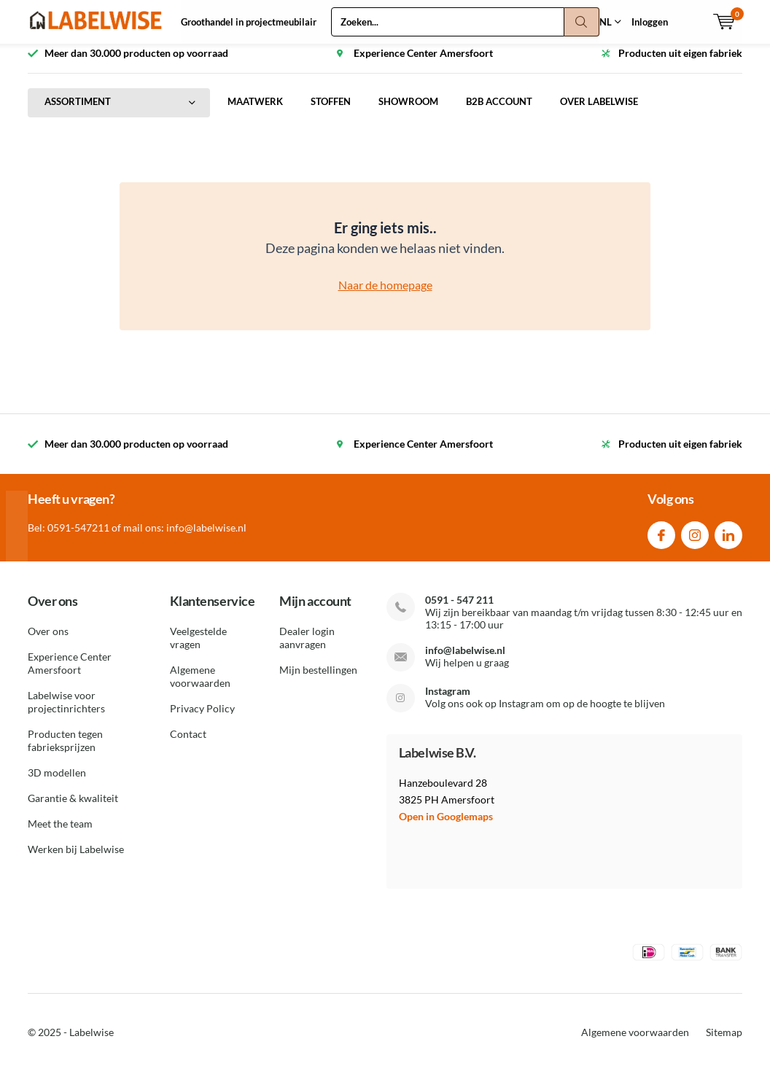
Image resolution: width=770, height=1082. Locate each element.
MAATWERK (255, 112)
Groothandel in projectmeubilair (248, 22)
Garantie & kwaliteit (73, 809)
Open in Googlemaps (446, 827)
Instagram (695, 542)
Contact (188, 745)
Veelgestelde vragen (198, 648)
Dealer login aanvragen (307, 648)
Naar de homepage (385, 296)
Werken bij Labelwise (76, 860)
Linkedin (728, 542)
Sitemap (724, 1043)
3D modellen (57, 783)
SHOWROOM (408, 112)
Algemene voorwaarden (200, 687)
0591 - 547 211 (459, 610)
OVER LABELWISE (599, 112)
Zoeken (581, 21)
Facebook (661, 542)
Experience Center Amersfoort (70, 674)
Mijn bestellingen (318, 680)
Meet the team (60, 834)
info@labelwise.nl (465, 660)
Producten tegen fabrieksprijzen (65, 751)
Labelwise (91, 1043)
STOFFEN (331, 112)
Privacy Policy (202, 719)
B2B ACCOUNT (499, 112)
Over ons (48, 642)
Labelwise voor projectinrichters (66, 712)
